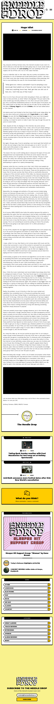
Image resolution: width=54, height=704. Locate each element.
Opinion (24, 30)
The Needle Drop (36, 30)
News (32, 450)
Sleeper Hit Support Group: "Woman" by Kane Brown (27, 554)
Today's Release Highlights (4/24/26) (25, 563)
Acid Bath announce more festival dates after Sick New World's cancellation (27, 479)
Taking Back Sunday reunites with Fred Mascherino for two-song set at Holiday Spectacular (27, 455)
